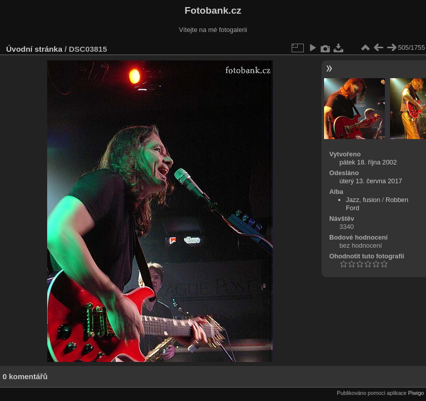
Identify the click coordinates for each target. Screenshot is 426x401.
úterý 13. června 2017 (370, 181)
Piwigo (416, 393)
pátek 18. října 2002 (368, 162)
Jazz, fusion (363, 200)
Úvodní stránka (34, 49)
